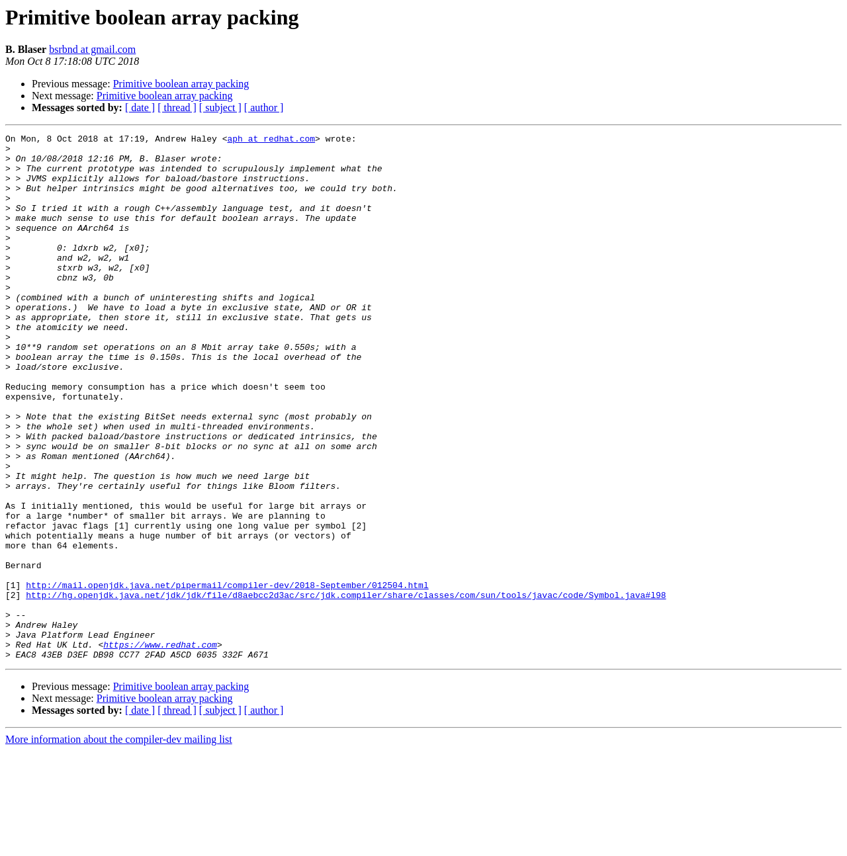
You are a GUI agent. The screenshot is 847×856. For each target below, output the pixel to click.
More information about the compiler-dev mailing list (118, 844)
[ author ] (264, 107)
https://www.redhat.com (160, 747)
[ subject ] (220, 107)
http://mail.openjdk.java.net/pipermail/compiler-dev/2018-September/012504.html (227, 676)
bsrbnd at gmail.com (92, 49)
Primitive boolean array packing (181, 83)
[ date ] (140, 107)
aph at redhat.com (271, 140)
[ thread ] (177, 107)
